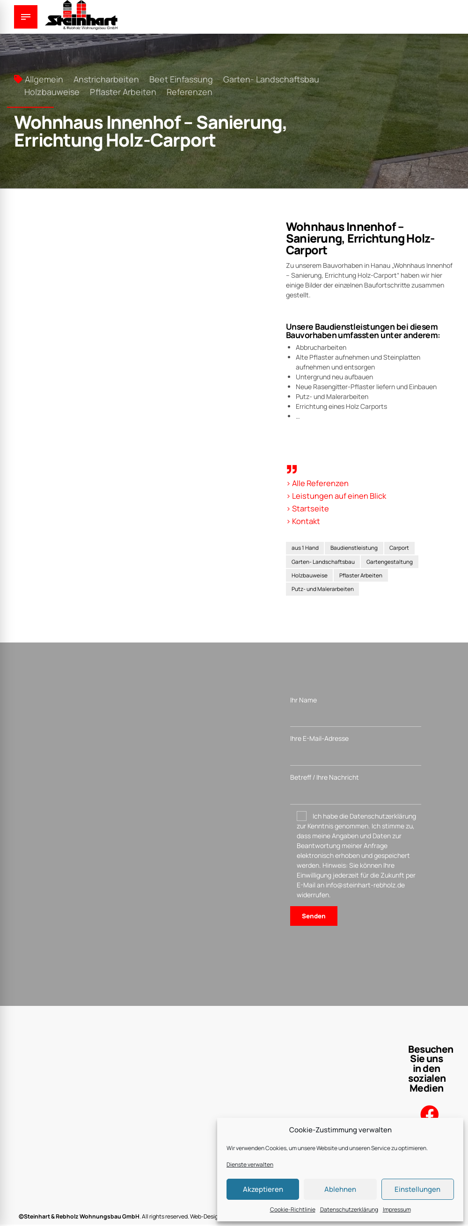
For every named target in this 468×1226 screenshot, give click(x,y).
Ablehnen (340, 1189)
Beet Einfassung (181, 79)
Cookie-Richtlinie (292, 1209)
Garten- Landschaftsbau (271, 79)
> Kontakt (304, 519)
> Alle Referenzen (318, 482)
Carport (401, 548)
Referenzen (189, 91)
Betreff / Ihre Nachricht (355, 791)
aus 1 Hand (305, 548)
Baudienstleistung (355, 548)
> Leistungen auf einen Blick (338, 495)
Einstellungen (417, 1189)
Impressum (397, 1209)
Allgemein (44, 79)
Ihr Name (355, 712)
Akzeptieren (263, 1189)
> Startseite (308, 507)
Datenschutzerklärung (349, 1209)
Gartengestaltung (391, 562)
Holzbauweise (52, 91)
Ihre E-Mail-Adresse (355, 752)
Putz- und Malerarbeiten (323, 590)
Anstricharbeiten (106, 79)
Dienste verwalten (250, 1164)
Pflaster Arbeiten (123, 91)
